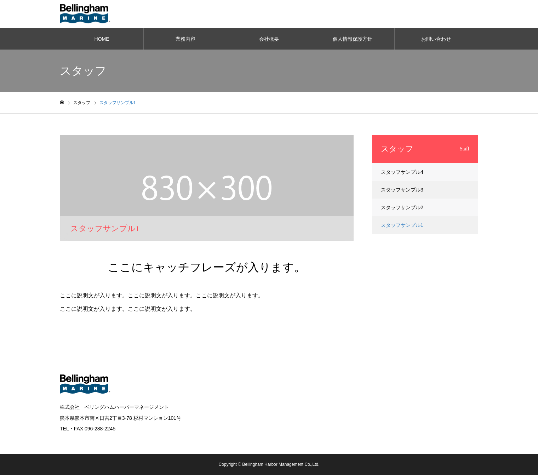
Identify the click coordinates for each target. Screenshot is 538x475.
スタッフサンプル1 (402, 225)
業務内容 (185, 39)
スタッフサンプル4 (402, 172)
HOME (102, 39)
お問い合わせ (436, 39)
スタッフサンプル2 (402, 207)
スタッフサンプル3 (402, 190)
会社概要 (269, 39)
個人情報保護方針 (352, 39)
